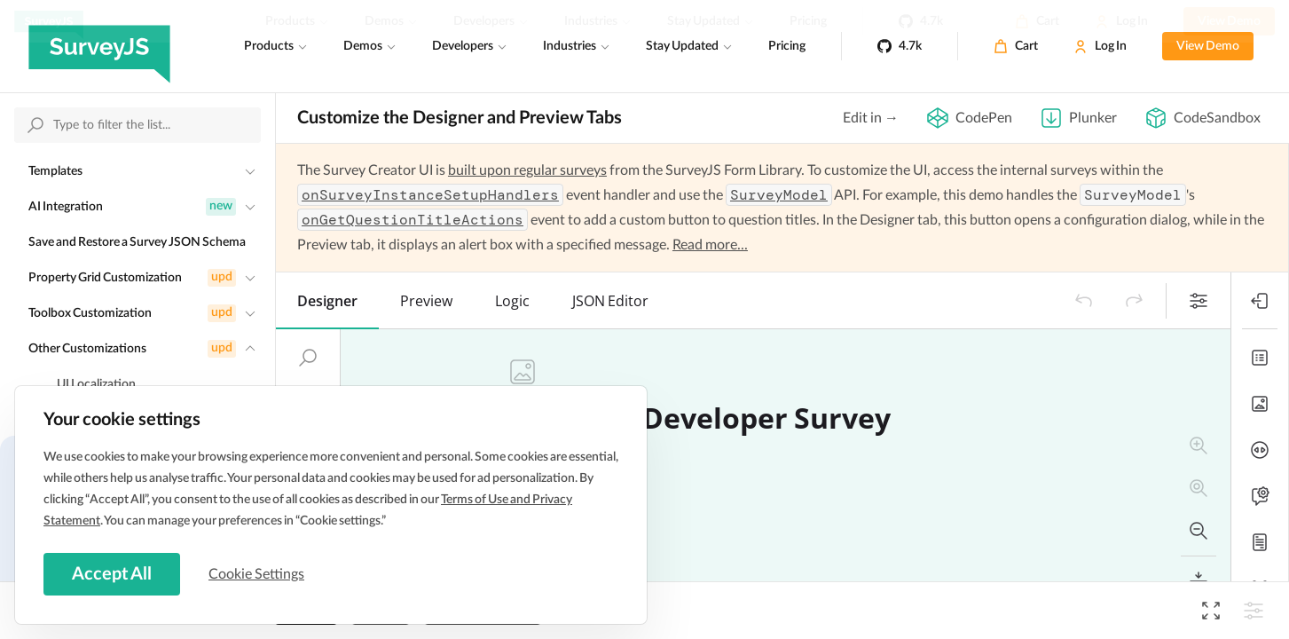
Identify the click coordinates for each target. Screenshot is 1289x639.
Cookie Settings (256, 574)
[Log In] (1100, 46)
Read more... (710, 245)
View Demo (1207, 46)
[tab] (327, 300)
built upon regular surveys (527, 170)
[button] (1084, 301)
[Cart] (1016, 46)
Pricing (787, 46)
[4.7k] (899, 46)
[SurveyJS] (99, 46)
